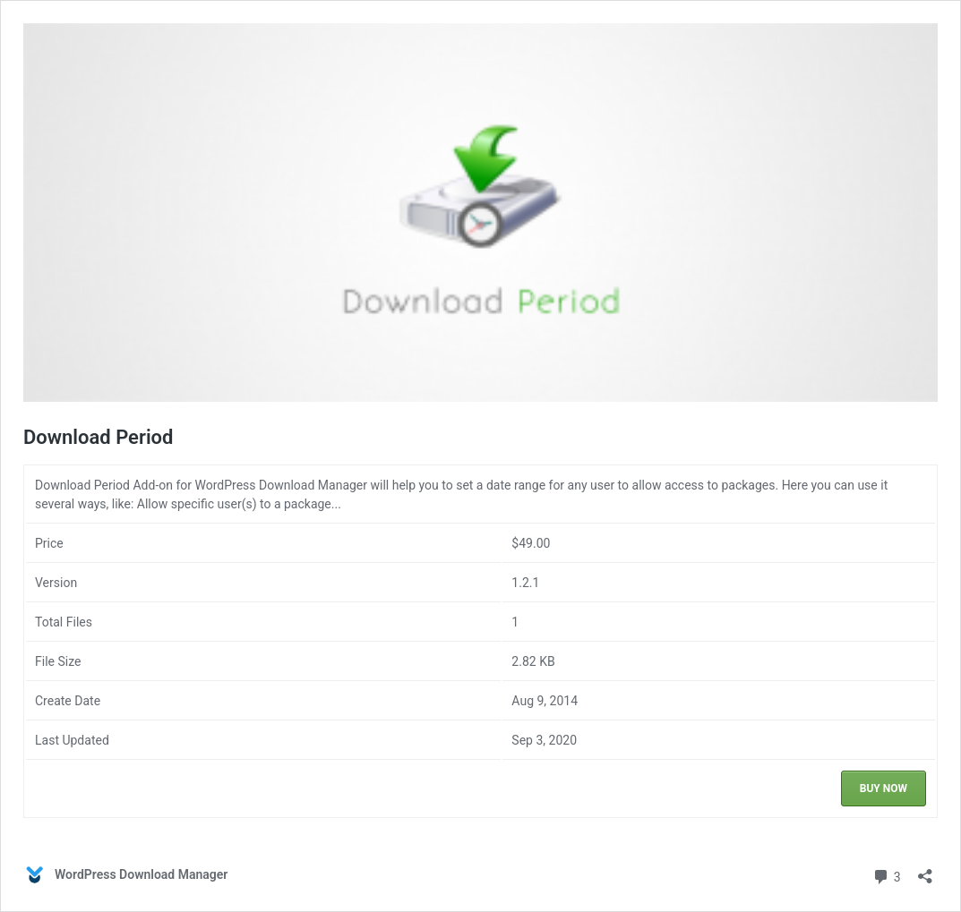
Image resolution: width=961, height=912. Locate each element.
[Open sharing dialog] (925, 870)
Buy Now (883, 788)
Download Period (98, 437)
